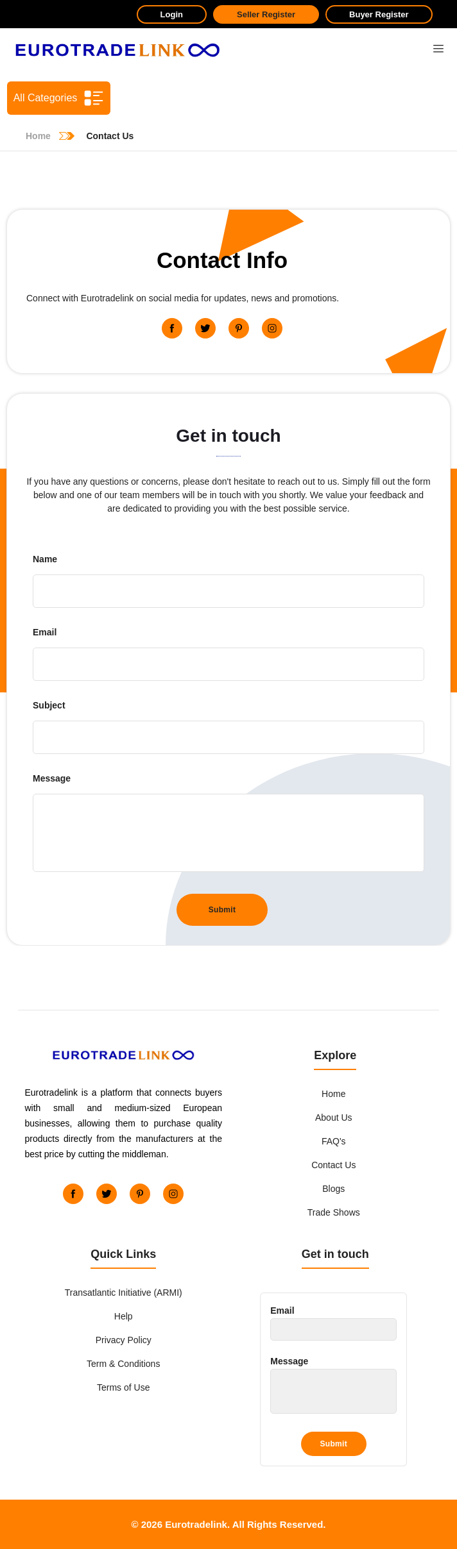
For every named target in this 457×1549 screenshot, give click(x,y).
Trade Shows (333, 1212)
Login (171, 14)
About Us (333, 1117)
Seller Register (266, 14)
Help (123, 1316)
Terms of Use (123, 1387)
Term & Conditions (123, 1364)
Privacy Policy (123, 1340)
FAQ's (334, 1141)
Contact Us (333, 1165)
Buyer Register (378, 14)
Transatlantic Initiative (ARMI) (123, 1292)
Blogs (333, 1189)
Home (333, 1094)
